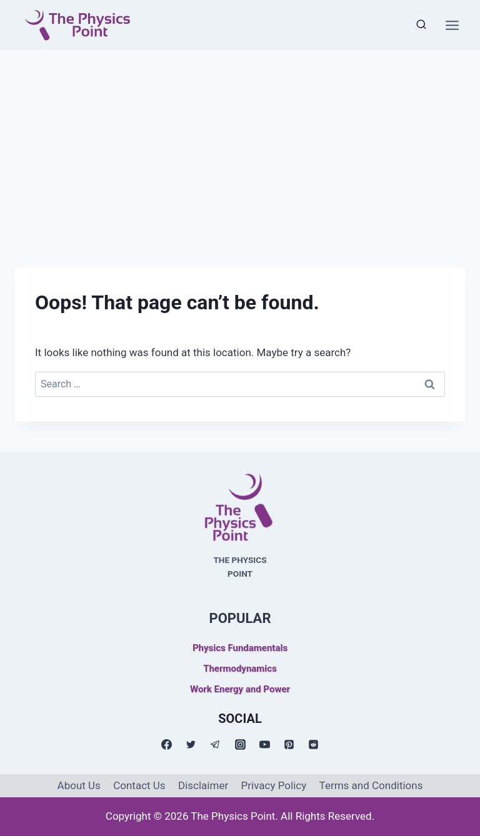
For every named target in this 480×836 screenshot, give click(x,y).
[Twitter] (191, 744)
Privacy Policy (274, 785)
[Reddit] (313, 744)
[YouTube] (264, 744)
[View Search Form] (421, 25)
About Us (79, 785)
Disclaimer (203, 785)
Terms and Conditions (371, 785)
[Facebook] (167, 744)
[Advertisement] (240, 143)
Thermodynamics (240, 668)
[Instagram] (240, 744)
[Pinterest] (288, 744)
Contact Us (139, 785)
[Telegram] (215, 744)
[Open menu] (452, 25)
